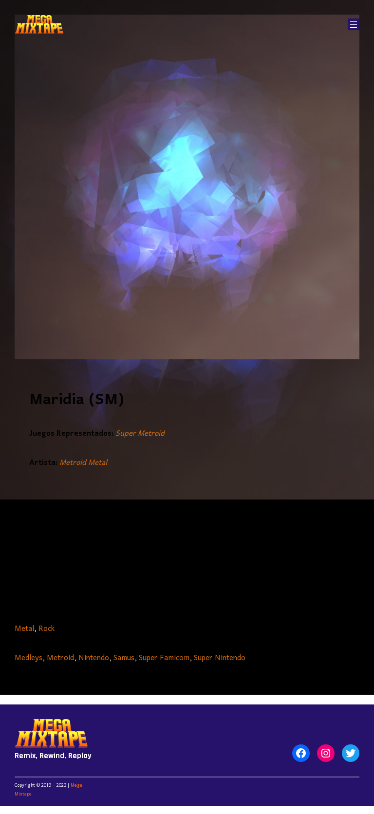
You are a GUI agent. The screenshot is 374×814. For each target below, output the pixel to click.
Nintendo (93, 658)
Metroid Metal (83, 463)
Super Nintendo (219, 658)
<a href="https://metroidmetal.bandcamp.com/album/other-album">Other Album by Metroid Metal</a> (187, 558)
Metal (24, 629)
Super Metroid (140, 434)
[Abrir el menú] (353, 24)
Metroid (60, 658)
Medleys (28, 658)
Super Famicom (164, 658)
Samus (123, 658)
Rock (46, 629)
